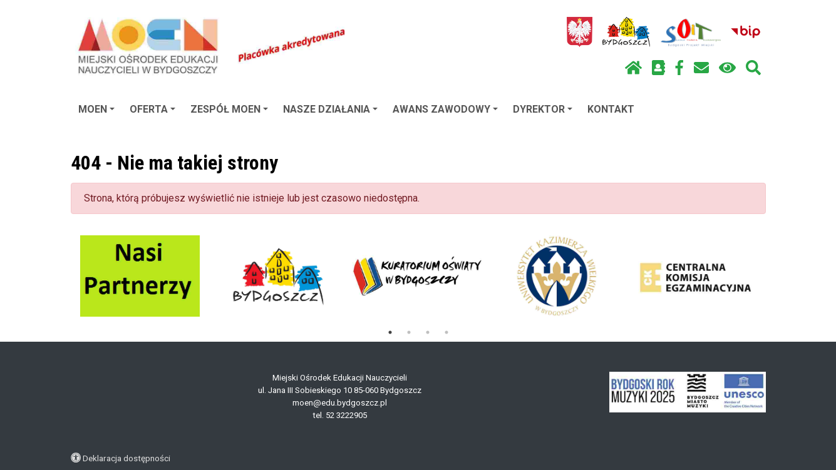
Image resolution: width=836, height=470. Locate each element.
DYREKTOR (542, 109)
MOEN (96, 109)
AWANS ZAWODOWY (445, 109)
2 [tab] (409, 332)
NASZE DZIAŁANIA (330, 109)
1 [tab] (390, 332)
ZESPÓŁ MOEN (229, 109)
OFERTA (152, 109)
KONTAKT (610, 109)
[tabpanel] (140, 276)
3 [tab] (427, 332)
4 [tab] (446, 332)
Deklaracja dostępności (126, 458)
